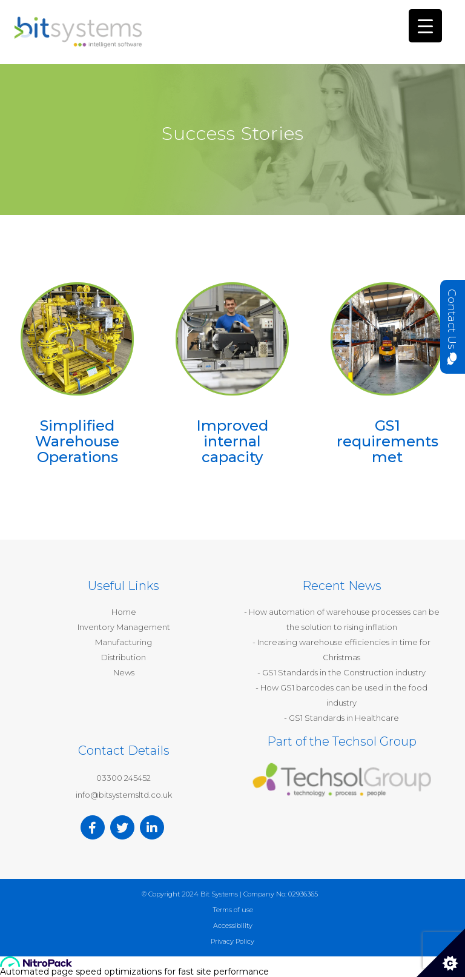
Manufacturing (123, 642)
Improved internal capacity (232, 441)
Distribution (123, 657)
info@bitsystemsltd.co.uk (124, 795)
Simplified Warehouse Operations (77, 441)
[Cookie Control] (441, 953)
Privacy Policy (232, 941)
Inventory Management (124, 627)
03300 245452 (123, 778)
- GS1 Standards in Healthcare (341, 718)
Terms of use (233, 910)
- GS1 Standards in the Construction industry (341, 672)
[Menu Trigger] (425, 25)
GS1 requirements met (387, 441)
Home (123, 612)
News (123, 672)
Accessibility (232, 925)
